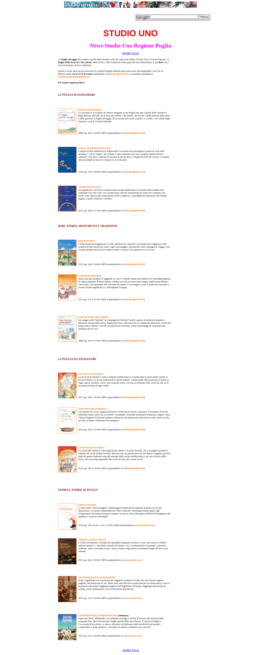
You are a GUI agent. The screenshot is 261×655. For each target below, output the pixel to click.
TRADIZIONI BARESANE (90, 276)
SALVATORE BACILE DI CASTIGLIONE (96, 577)
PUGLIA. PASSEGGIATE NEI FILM (94, 148)
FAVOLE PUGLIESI (87, 505)
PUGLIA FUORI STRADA (89, 110)
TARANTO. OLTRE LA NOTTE (92, 540)
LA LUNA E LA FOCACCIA (90, 374)
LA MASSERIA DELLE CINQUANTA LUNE (97, 615)
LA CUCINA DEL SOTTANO (91, 448)
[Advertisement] (92, 19)
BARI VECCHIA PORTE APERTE (93, 317)
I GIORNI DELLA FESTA (89, 187)
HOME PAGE (130, 53)
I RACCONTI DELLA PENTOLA (92, 409)
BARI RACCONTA (86, 241)
